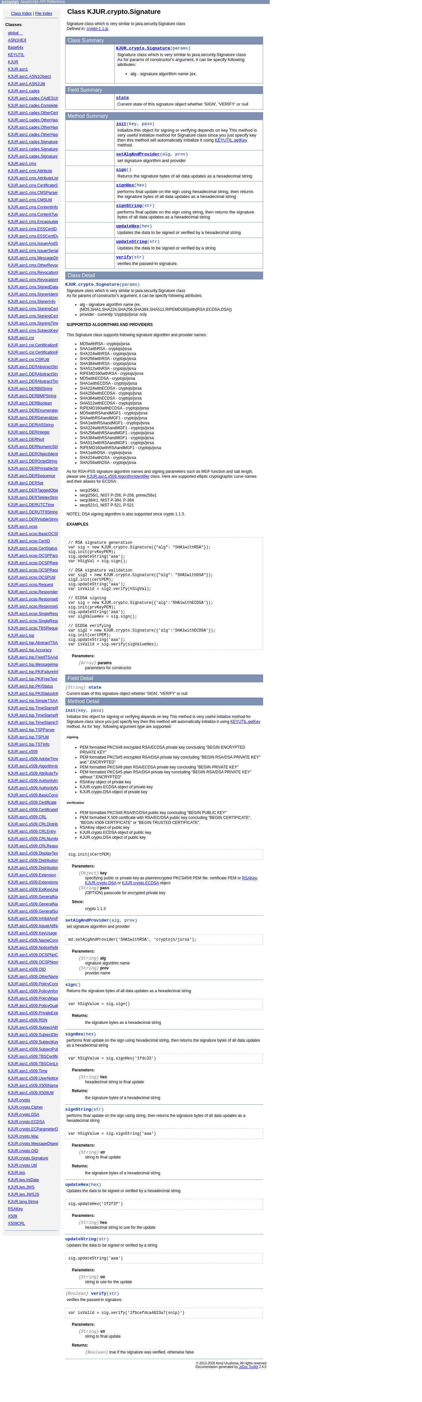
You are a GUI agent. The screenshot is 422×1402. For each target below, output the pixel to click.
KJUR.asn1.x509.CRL (27, 817)
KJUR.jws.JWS (21, 1187)
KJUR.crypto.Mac (23, 1136)
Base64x (15, 47)
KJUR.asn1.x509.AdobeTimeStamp (39, 759)
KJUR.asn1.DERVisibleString (33, 519)
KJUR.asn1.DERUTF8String (33, 512)
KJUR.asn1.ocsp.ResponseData (36, 606)
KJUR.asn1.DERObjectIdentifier (36, 454)
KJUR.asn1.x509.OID (27, 969)
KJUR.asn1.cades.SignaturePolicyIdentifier (45, 149)
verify (124, 257)
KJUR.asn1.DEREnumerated (33, 410)
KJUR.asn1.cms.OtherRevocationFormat (43, 265)
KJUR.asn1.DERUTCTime (31, 505)
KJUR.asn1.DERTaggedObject (35, 490)
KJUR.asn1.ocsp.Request (30, 584)
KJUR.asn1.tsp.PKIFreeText (32, 679)
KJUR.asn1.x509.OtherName (33, 976)
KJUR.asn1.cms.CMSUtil (30, 200)
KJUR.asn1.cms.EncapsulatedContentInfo (45, 221)
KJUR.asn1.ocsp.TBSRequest (34, 628)
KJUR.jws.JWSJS (23, 1194)
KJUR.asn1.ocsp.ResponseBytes (37, 599)
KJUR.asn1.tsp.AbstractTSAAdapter (40, 642)
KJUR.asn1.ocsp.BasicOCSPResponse (42, 534)
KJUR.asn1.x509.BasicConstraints (38, 795)
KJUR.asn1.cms (22, 163)
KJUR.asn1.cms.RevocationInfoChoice (42, 272)
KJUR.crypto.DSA (23, 1114)
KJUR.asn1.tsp (21, 635)
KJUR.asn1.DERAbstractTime (34, 381)
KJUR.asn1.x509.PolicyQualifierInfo (39, 1005)
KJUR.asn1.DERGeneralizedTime (37, 417)
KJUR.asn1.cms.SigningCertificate (38, 309)
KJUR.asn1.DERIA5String (31, 425)
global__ (15, 33)
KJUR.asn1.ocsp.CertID (29, 541)
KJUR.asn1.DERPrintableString (35, 468)
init (121, 123)
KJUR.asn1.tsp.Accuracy (30, 650)
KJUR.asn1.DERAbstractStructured (39, 374)
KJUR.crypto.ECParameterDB (34, 1129)
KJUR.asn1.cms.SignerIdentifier (36, 294)
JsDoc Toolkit (248, 1397)
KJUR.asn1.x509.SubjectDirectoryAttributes (46, 1034)
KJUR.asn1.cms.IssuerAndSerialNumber (43, 243)
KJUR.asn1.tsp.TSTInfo (28, 744)
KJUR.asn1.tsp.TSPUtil (28, 737)
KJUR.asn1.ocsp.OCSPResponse (38, 570)
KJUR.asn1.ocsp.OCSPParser (34, 555)
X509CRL (16, 1223)
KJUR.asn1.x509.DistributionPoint (38, 860)
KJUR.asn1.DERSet (25, 483)
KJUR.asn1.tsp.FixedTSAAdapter (37, 657)
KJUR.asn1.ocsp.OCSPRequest (36, 563)
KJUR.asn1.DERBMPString (32, 396)
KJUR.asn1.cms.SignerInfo (31, 301)
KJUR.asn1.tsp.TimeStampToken (37, 722)
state (122, 97)
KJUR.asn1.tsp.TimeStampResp (36, 715)
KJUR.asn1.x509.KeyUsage (32, 933)
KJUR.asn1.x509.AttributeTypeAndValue (43, 773)
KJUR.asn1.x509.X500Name (33, 1085)
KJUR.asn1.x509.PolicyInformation (38, 991)
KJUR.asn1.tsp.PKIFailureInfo (34, 671)
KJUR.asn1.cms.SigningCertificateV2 (40, 316)
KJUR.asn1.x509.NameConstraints (38, 940)
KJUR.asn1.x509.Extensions (33, 882)
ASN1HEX (17, 40)
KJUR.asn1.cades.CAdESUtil (33, 98)
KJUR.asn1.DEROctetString (32, 461)
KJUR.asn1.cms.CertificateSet (34, 185)
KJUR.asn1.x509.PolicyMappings (37, 998)
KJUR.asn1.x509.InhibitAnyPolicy (37, 918)
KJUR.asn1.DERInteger (29, 432)
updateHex (127, 226)
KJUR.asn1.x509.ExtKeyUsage (35, 889)
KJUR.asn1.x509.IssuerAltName (36, 926)
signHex (125, 185)
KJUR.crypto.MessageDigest (33, 1143)
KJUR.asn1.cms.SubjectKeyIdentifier (40, 330)
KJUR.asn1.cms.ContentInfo (33, 207)
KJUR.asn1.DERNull (26, 439)
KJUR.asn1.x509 (23, 751)
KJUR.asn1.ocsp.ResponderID (35, 592)
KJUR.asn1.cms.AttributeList (33, 178)
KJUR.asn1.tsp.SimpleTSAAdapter (38, 701)
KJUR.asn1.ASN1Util (26, 84)
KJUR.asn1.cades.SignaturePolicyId (40, 142)
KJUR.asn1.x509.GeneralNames (36, 904)
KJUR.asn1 (18, 69)
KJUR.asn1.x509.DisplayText (33, 853)
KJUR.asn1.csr (21, 338)
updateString (131, 241)
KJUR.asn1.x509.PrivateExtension (38, 1013)
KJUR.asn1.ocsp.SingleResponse (37, 613)
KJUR (13, 62)
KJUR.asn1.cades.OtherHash (34, 120)
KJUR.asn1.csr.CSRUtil (28, 359)
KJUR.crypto (19, 1100)
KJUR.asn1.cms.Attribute (30, 171)
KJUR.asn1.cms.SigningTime (33, 323)
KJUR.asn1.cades (24, 91)
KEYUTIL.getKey (231, 140)
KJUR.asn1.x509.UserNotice (33, 1078)
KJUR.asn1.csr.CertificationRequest (39, 345)
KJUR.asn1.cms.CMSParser (33, 192)
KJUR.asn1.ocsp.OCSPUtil (31, 577)
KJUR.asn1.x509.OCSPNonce (34, 962)
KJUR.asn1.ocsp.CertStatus (32, 548)
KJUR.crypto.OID (23, 1151)
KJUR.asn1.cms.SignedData (33, 287)
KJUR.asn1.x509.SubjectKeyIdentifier (41, 1042)
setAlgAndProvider (138, 154)
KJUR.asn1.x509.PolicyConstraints (38, 984)
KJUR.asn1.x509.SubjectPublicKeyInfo (42, 1049)
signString (129, 205)
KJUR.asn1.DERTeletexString (34, 497)
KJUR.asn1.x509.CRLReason (34, 846)
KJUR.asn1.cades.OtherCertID (35, 113)
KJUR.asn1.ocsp (22, 526)
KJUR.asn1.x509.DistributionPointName (43, 867)
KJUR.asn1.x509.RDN (27, 1020)
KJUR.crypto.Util (22, 1165)
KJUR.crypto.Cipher (25, 1107)
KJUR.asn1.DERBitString (30, 388)
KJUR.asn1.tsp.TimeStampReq (35, 708)
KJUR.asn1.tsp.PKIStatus (30, 686)
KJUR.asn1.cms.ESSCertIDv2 (34, 236)
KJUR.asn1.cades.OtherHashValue (39, 134)
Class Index (21, 13)
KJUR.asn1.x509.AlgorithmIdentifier (39, 766)
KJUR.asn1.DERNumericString (35, 446)
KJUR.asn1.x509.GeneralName (35, 897)
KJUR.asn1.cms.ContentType (34, 214)
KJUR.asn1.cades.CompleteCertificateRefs (45, 105)
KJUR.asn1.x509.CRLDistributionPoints (42, 824)
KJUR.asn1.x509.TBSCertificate (36, 1056)
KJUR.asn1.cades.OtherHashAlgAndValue (45, 127)
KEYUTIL (16, 54)
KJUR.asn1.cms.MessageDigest (36, 258)
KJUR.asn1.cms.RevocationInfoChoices (43, 279)
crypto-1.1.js (97, 28)
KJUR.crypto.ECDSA (26, 1122)
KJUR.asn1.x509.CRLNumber (34, 838)
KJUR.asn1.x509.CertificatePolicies (39, 809)
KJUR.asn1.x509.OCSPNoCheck (37, 955)
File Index (43, 13)
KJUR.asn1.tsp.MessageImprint (36, 664)
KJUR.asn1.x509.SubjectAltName (37, 1027)
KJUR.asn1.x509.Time (27, 1071)
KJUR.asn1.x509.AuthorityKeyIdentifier (42, 788)
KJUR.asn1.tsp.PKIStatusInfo (34, 693)
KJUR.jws (16, 1172)
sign (121, 169)
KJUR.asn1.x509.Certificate (32, 802)
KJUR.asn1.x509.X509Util (31, 1093)
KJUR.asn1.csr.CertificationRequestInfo (42, 352)
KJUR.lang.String (23, 1201)
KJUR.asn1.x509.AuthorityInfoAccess (41, 780)
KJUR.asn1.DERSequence (31, 475)
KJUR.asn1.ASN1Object (29, 76)
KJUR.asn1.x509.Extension (32, 875)
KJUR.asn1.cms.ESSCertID (32, 229)
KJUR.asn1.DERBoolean (30, 403)
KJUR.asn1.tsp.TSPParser (31, 730)
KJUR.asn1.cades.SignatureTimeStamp (43, 156)
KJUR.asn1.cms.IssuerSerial (33, 250)
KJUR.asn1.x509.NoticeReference (38, 947)
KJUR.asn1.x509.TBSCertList (34, 1063)
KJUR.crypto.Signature (28, 1158)
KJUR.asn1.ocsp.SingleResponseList (41, 621)
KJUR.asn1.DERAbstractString (35, 367)
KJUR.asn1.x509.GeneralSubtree (37, 911)
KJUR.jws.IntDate (23, 1180)
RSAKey (15, 1209)
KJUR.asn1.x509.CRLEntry (32, 831)
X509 (12, 1216)
